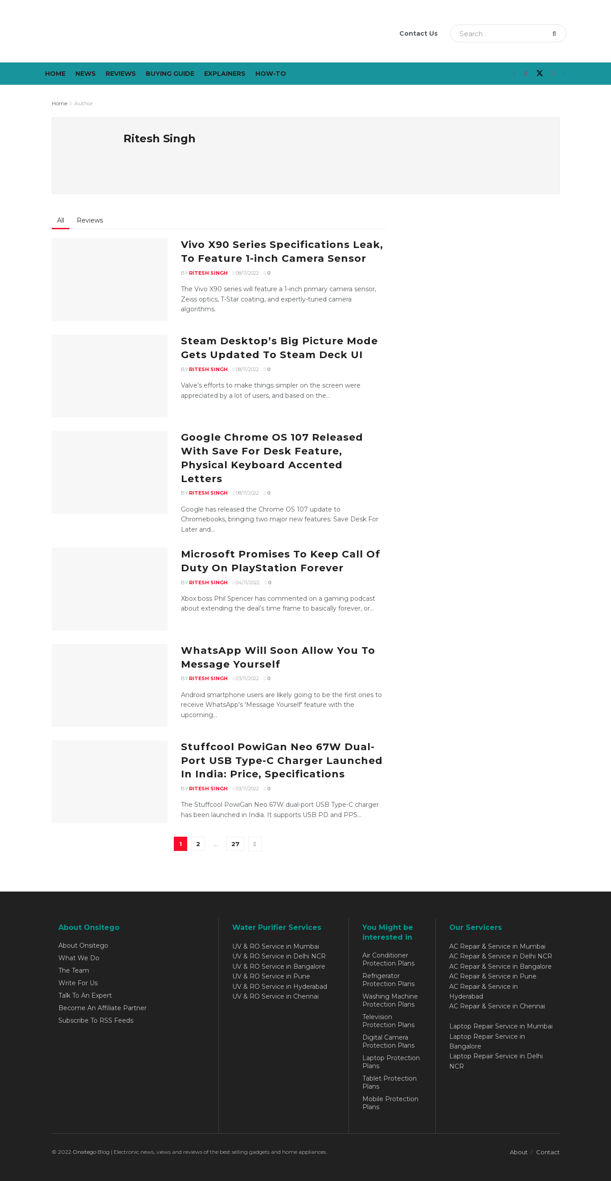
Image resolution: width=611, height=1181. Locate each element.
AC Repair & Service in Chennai (497, 1006)
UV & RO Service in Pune (271, 976)
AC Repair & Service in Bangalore (500, 966)
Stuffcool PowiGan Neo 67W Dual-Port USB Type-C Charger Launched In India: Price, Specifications (282, 760)
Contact (548, 1152)
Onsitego (84, 1151)
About (519, 1152)
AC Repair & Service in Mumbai (497, 946)
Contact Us (418, 33)
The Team (73, 970)
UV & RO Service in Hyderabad (279, 987)
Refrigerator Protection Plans (388, 980)
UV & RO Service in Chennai (275, 996)
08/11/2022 (246, 273)
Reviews (121, 74)
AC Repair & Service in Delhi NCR (500, 956)
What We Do (78, 958)
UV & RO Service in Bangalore (278, 966)
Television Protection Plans (388, 1021)
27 (235, 843)
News (85, 74)
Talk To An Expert (85, 995)
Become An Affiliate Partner (102, 1008)
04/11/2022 (246, 582)
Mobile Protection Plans (390, 1103)
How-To (270, 74)
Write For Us (78, 983)
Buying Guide (170, 74)
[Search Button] (557, 33)
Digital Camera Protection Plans (388, 1041)
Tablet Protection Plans (389, 1082)
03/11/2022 (246, 678)
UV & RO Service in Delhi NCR (279, 956)
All (60, 220)
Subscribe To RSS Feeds (95, 1020)
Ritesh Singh (208, 273)
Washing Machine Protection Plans (390, 1000)
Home (55, 74)
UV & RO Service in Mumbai (275, 946)
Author (83, 103)
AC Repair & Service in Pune (493, 976)
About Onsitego (83, 945)
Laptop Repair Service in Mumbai (501, 1026)
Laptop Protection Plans (391, 1062)
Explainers (225, 74)
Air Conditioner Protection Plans (388, 959)
